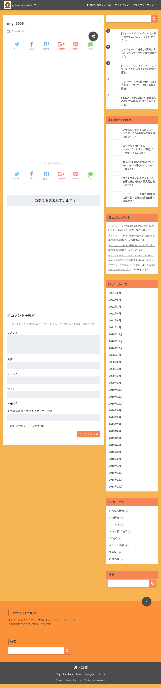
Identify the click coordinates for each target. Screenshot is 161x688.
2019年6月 (115, 433)
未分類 (115, 556)
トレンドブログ (121, 535)
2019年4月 (115, 447)
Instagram (90, 678)
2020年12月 (116, 334)
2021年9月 (115, 292)
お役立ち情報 (119, 514)
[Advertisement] (53, 80)
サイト (11, 388)
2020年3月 (115, 377)
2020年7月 (115, 355)
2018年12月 (116, 475)
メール (12, 374)
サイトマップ (122, 4)
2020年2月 (115, 384)
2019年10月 (116, 405)
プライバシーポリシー (144, 4)
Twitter (79, 678)
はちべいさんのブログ (28, 5)
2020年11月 (116, 341)
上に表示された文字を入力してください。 (32, 411)
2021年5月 (115, 320)
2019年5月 (115, 440)
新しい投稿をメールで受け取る (28, 425)
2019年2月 (115, 461)
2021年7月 (115, 306)
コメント (12, 332)
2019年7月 (115, 426)
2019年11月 (116, 398)
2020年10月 (116, 348)
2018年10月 (116, 489)
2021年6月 (115, 313)
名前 (10, 359)
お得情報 (117, 521)
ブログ (115, 542)
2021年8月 (115, 299)
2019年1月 (115, 468)
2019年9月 (115, 412)
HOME (80, 672)
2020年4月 (115, 369)
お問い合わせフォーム (99, 4)
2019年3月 (115, 454)
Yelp (58, 678)
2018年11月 (116, 482)
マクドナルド (119, 549)
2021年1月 (115, 327)
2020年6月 (115, 362)
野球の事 (117, 563)
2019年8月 (115, 419)
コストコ (117, 528)
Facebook (68, 678)
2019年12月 (116, 391)
